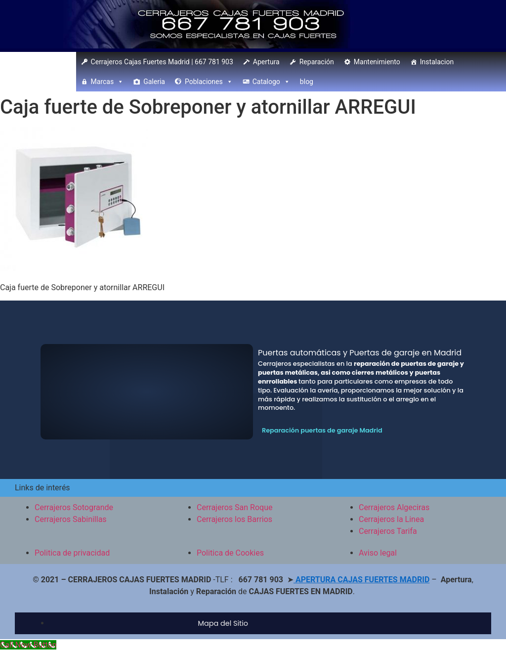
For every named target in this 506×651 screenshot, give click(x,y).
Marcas (107, 82)
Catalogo (271, 82)
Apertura (266, 62)
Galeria (154, 82)
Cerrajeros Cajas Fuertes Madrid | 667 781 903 (162, 62)
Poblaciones (209, 82)
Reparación (316, 62)
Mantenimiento (377, 62)
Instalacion (437, 62)
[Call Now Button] (28, 645)
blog (306, 82)
